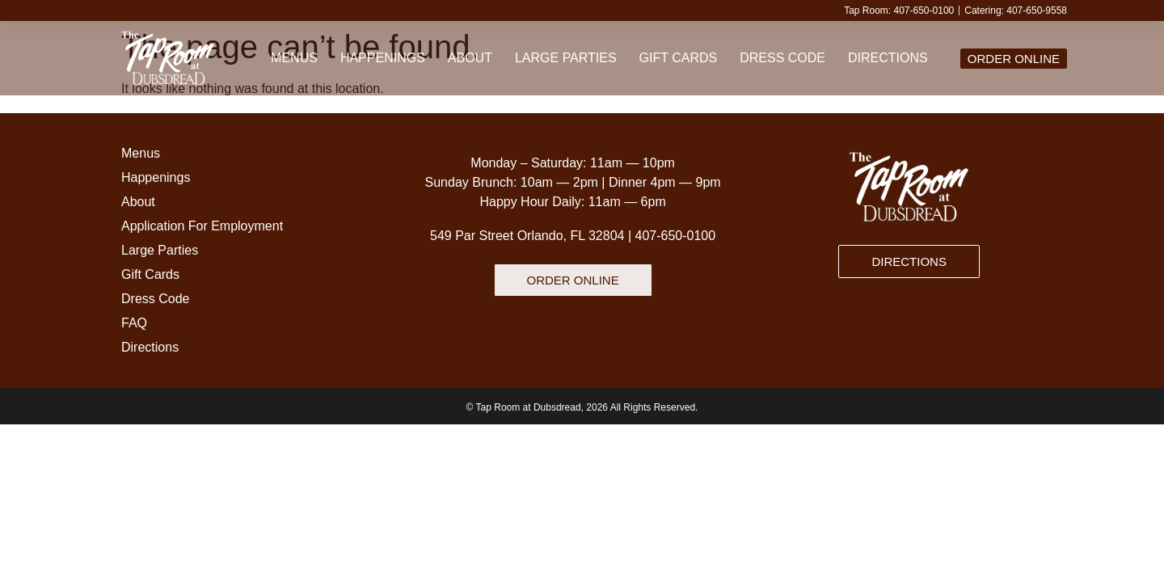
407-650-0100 (675, 235)
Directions (888, 58)
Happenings (382, 58)
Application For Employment (202, 226)
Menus (294, 58)
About (470, 58)
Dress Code (782, 58)
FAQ (134, 323)
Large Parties (566, 58)
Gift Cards (678, 58)
